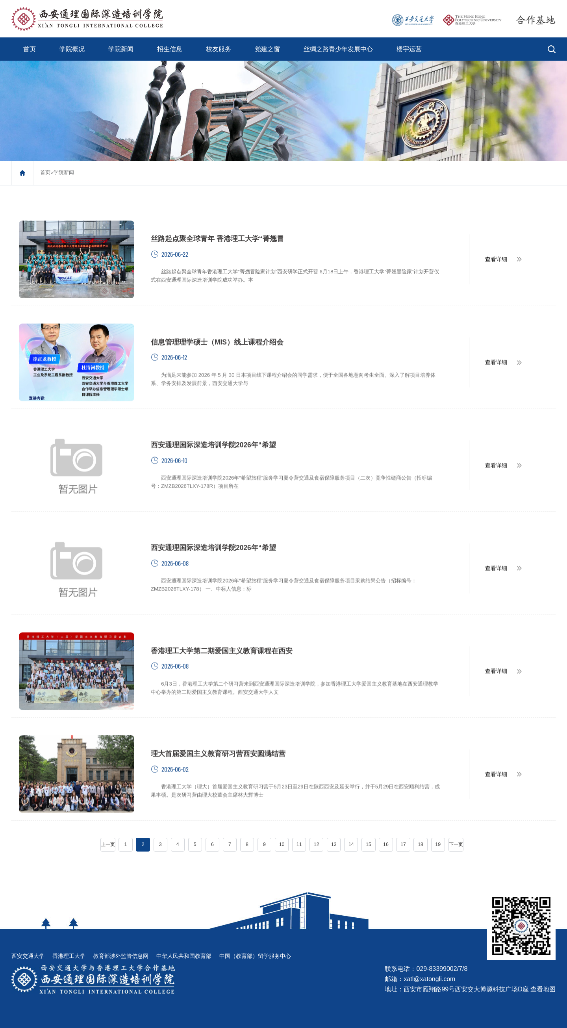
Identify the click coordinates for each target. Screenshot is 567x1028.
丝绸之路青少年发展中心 (338, 49)
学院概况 (72, 49)
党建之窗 (267, 49)
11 (299, 827)
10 (282, 827)
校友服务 (218, 49)
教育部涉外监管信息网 (120, 938)
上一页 (109, 827)
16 (385, 827)
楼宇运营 (409, 49)
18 (419, 827)
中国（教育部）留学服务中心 (255, 938)
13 (333, 827)
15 (368, 827)
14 (351, 827)
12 (316, 827)
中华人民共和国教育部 (183, 938)
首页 (29, 49)
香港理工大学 (68, 938)
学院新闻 (120, 49)
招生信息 (169, 49)
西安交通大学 (27, 938)
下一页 (455, 827)
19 (437, 827)
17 (402, 827)
